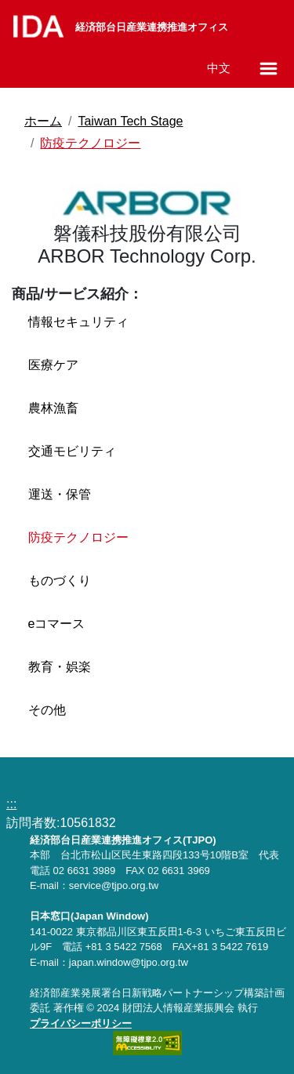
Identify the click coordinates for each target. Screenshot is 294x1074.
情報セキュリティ (78, 321)
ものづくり (59, 580)
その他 (47, 710)
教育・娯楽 (59, 666)
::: (11, 804)
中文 (218, 67)
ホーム (43, 121)
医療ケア (53, 365)
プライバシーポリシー (81, 1023)
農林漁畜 (53, 408)
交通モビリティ (72, 451)
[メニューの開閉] (268, 68)
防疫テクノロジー (90, 143)
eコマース (56, 623)
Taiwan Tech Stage (130, 121)
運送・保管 (59, 494)
